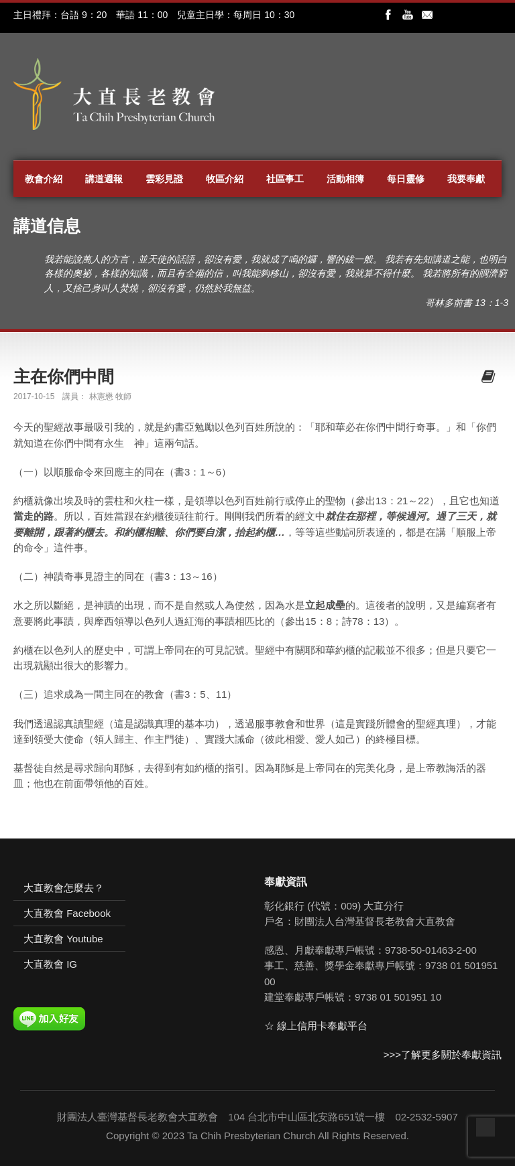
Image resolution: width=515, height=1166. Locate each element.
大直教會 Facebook (67, 913)
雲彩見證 (164, 178)
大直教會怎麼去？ (63, 887)
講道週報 (104, 178)
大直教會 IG (50, 964)
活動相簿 (345, 178)
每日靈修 (405, 178)
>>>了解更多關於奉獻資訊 (443, 1054)
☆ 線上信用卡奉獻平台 (315, 1025)
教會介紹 (43, 178)
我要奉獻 (466, 178)
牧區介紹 (224, 178)
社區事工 (285, 178)
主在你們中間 (63, 376)
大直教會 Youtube (63, 938)
